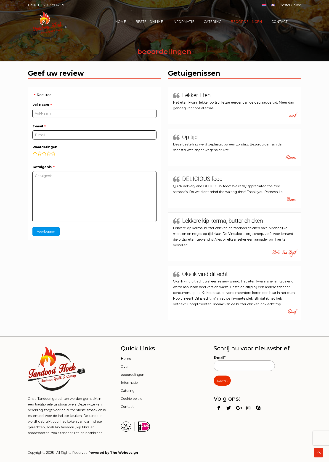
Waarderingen (44, 147)
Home (126, 359)
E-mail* (244, 363)
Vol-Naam (40, 105)
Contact (127, 407)
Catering (128, 391)
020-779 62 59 (52, 5)
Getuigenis (42, 167)
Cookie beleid (131, 399)
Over (125, 367)
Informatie (129, 383)
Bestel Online (290, 5)
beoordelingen (132, 375)
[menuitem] (264, 5)
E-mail (37, 126)
